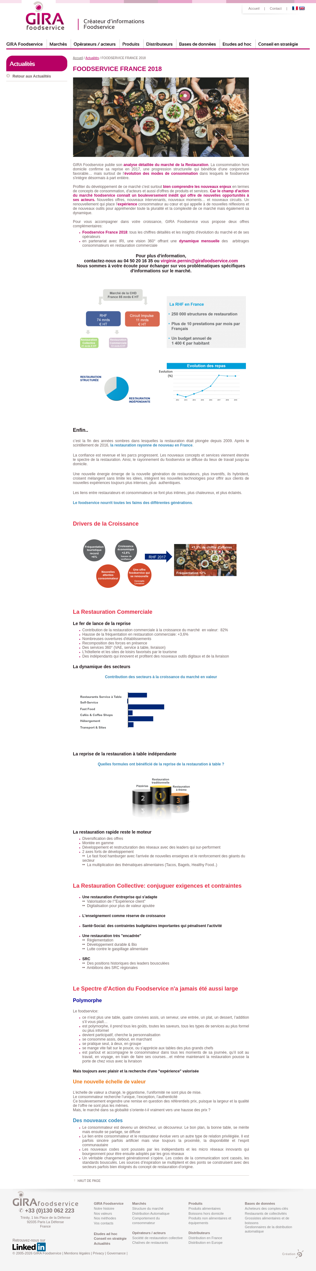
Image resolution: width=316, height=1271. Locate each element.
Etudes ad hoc (105, 1234)
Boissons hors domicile (206, 1213)
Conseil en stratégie (110, 1238)
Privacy (98, 1253)
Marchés (139, 1203)
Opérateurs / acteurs (149, 1233)
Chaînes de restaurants (150, 1242)
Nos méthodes (105, 1218)
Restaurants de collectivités (266, 1213)
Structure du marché (148, 1208)
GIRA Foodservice (45, 1198)
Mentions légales (77, 1253)
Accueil (253, 8)
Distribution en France (205, 1238)
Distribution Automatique (151, 1213)
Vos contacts (103, 1223)
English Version (302, 8)
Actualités (102, 1243)
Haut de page (89, 1181)
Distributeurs (199, 1233)
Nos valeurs (103, 1213)
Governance (116, 1253)
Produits (196, 1203)
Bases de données (260, 1203)
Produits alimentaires (205, 1208)
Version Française (295, 8)
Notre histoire (104, 1208)
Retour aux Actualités (32, 76)
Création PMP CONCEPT (292, 1253)
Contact (276, 8)
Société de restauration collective (157, 1238)
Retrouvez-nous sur (29, 1244)
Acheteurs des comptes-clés (266, 1208)
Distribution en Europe (206, 1242)
